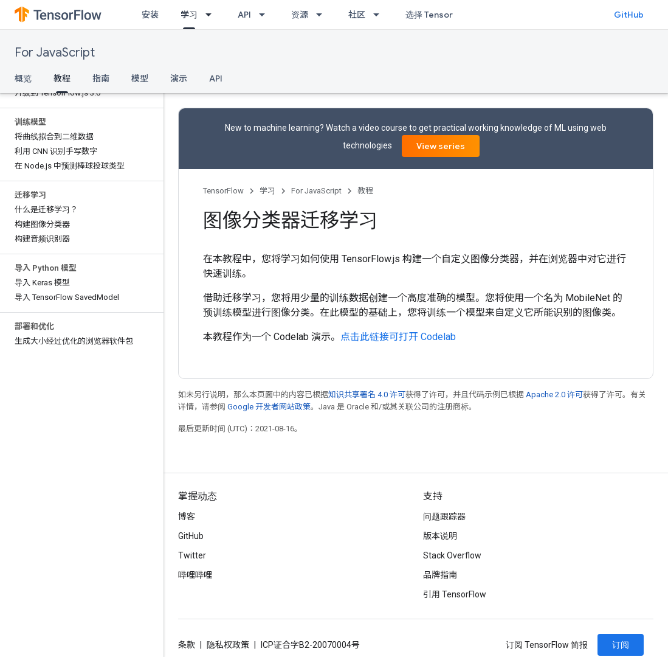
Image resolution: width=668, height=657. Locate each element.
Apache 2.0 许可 (554, 394)
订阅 (620, 644)
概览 (23, 78)
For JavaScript (55, 52)
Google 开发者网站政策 (269, 406)
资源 (299, 14)
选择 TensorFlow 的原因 (451, 14)
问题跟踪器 (444, 516)
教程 (365, 190)
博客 (186, 516)
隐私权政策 (228, 645)
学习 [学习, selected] (189, 14)
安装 (150, 14)
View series (440, 146)
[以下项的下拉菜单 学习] (212, 14)
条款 (186, 645)
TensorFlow (223, 190)
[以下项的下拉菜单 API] (265, 14)
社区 (356, 14)
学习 (267, 190)
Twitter (192, 555)
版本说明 (440, 536)
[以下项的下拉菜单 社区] (379, 14)
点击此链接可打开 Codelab (398, 336)
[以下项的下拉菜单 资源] (322, 14)
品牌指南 (440, 575)
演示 (178, 78)
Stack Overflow (452, 555)
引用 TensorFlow (454, 594)
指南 (100, 78)
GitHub (629, 14)
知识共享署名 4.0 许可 (366, 394)
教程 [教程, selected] (62, 78)
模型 (139, 78)
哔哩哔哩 (195, 575)
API (244, 14)
